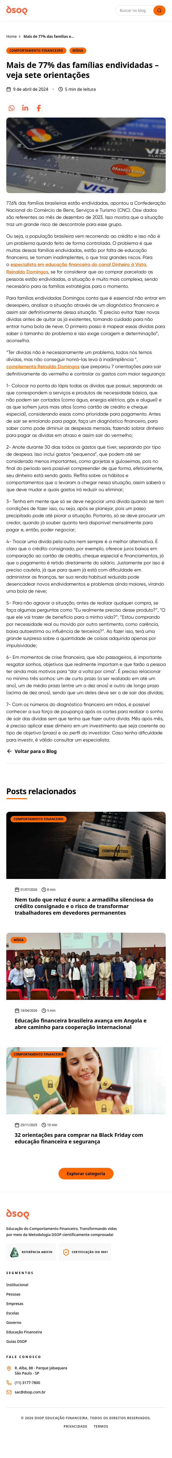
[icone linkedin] (25, 108)
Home (11, 36)
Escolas (12, 1313)
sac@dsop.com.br (30, 1392)
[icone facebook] (39, 108)
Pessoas (13, 1294)
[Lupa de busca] (159, 10)
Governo (13, 1322)
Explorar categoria (86, 1173)
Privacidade (76, 1426)
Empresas (14, 1303)
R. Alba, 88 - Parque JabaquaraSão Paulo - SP (41, 1370)
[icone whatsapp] (11, 108)
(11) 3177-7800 (27, 1382)
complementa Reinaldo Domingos (42, 366)
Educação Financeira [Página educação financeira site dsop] (24, 1331)
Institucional (17, 1284)
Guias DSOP (16, 1341)
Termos (101, 1426)
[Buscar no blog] (135, 10)
